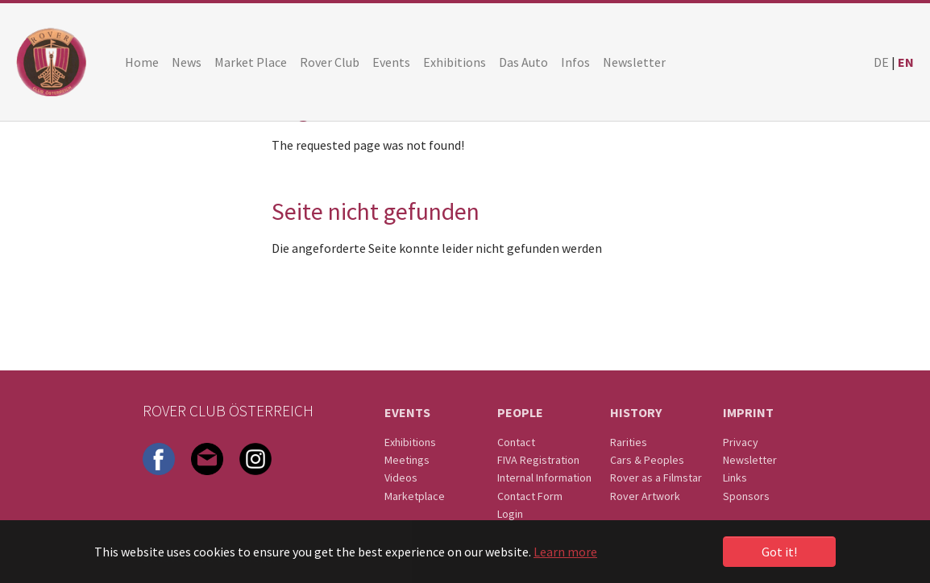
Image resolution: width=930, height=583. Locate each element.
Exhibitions (410, 442)
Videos (400, 477)
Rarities (628, 442)
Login (510, 514)
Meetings (407, 460)
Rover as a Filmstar (656, 477)
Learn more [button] (565, 552)
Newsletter (750, 460)
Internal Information (544, 477)
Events (407, 412)
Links (735, 477)
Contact (516, 442)
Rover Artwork (645, 496)
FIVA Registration (538, 460)
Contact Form (530, 496)
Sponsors (746, 496)
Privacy (740, 442)
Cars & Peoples (647, 460)
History (636, 412)
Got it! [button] (779, 552)
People (520, 412)
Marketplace (414, 496)
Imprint (748, 412)
